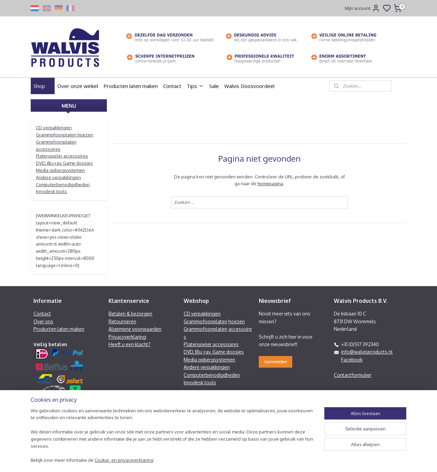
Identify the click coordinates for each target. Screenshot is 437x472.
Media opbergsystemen (60, 170)
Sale (214, 86)
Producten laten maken (130, 86)
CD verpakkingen (54, 127)
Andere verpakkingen (58, 177)
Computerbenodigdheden (63, 184)
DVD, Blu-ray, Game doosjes (64, 163)
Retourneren (122, 321)
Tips (195, 86)
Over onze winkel (77, 86)
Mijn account (362, 8)
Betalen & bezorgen (130, 313)
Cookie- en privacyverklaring (124, 460)
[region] (173, 439)
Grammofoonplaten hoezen (64, 134)
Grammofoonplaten (205, 321)
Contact (172, 86)
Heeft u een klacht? (130, 344)
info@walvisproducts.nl (367, 352)
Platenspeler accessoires (62, 156)
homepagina (270, 183)
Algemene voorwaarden (135, 329)
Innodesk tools (51, 191)
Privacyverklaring (127, 337)
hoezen (236, 321)
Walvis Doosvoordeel (249, 86)
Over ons (43, 321)
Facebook (352, 360)
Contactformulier (352, 375)
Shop (42, 86)
